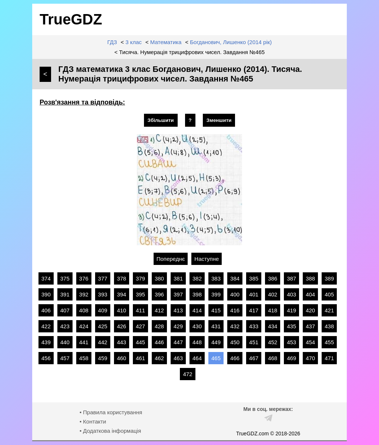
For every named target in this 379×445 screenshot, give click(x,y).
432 (234, 326)
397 (178, 294)
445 (140, 342)
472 (187, 374)
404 (310, 294)
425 (102, 326)
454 (310, 342)
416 (234, 310)
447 (178, 342)
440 (65, 342)
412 (159, 310)
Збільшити (161, 120)
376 (83, 278)
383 (216, 278)
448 (197, 342)
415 (216, 310)
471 (329, 358)
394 (121, 294)
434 (272, 326)
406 (46, 310)
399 (216, 294)
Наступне (206, 259)
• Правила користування (111, 412)
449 (216, 342)
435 (291, 326)
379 (140, 278)
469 (291, 358)
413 (178, 310)
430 (197, 326)
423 (65, 326)
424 (83, 326)
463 (178, 358)
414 (197, 310)
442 (102, 342)
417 (253, 310)
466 (234, 358)
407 (65, 310)
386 (272, 278)
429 (178, 326)
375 (65, 278)
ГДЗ (112, 42)
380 (159, 278)
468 (272, 358)
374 (46, 278)
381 (178, 278)
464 (197, 358)
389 (329, 278)
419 (291, 310)
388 (310, 278)
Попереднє (171, 259)
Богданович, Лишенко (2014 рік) (231, 42)
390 (46, 294)
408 (83, 310)
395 (140, 294)
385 (253, 278)
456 (46, 358)
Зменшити (219, 120)
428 (159, 326)
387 (291, 278)
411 (140, 310)
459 (102, 358)
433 (253, 326)
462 (159, 358)
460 (121, 358)
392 (83, 294)
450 (234, 342)
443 (121, 342)
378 (121, 278)
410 (121, 310)
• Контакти (93, 421)
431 (216, 326)
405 (329, 294)
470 (310, 358)
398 (197, 294)
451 (253, 342)
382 (197, 278)
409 (102, 310)
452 (272, 342)
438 (329, 326)
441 (83, 342)
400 (234, 294)
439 (46, 342)
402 (272, 294)
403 (291, 294)
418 (272, 310)
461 (140, 358)
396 (159, 294)
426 (121, 326)
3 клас (133, 42)
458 (83, 358)
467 (253, 358)
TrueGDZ (71, 19)
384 (234, 278)
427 (140, 326)
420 (310, 310)
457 (65, 358)
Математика (166, 42)
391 (65, 294)
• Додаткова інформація (110, 431)
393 (102, 294)
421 (329, 310)
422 (46, 326)
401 (253, 294)
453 (291, 342)
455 (329, 342)
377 (102, 278)
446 (159, 342)
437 (310, 326)
